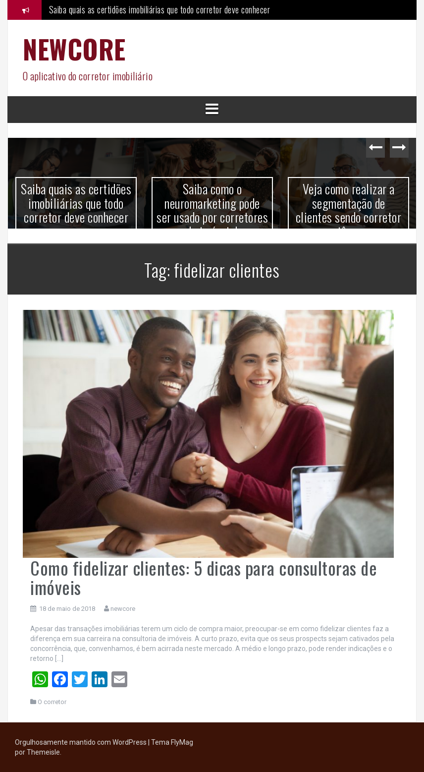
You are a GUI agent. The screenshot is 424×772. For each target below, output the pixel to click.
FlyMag (182, 742)
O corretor (52, 702)
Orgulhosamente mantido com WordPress (81, 742)
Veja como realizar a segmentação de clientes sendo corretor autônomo (349, 210)
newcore (122, 608)
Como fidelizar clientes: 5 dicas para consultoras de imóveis (203, 577)
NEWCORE (74, 49)
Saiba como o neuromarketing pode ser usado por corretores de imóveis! (212, 210)
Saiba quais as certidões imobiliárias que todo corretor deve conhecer (159, 9)
